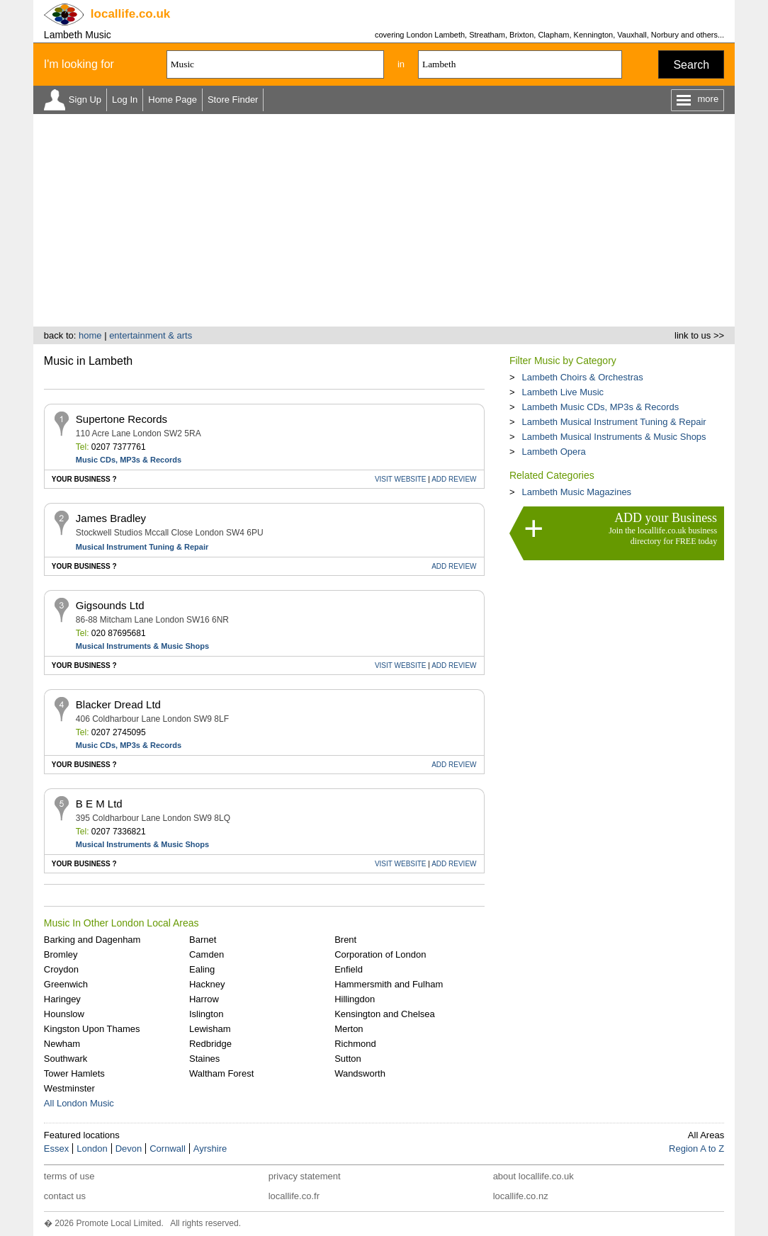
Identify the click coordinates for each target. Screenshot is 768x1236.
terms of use (69, 1176)
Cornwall (167, 1148)
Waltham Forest (221, 1073)
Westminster (69, 1088)
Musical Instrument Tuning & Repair (142, 547)
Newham (62, 1043)
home (90, 335)
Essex (56, 1148)
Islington (206, 1014)
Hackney (207, 984)
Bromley (61, 954)
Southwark (65, 1058)
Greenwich (66, 984)
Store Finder (233, 99)
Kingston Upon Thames (92, 1029)
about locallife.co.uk (533, 1176)
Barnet (202, 939)
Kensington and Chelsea (384, 1014)
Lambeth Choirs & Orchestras (582, 377)
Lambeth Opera (553, 451)
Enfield (348, 969)
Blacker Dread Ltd (118, 704)
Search (691, 65)
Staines (204, 1058)
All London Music (79, 1103)
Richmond (355, 1043)
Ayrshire (210, 1148)
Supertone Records (121, 419)
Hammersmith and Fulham (388, 984)
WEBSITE (401, 479)
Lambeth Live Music (562, 392)
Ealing (202, 969)
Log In (124, 99)
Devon (128, 1148)
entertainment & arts (150, 335)
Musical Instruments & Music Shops (142, 646)
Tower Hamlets (74, 1073)
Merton (348, 1029)
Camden (206, 954)
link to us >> (699, 335)
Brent (345, 939)
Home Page (172, 99)
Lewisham (210, 1029)
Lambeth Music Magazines (576, 492)
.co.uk (130, 14)
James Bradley (111, 518)
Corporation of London (380, 954)
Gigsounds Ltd (110, 605)
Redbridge (210, 1043)
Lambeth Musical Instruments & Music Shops (613, 436)
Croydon (61, 969)
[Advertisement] (384, 220)
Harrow (204, 999)
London (92, 1148)
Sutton (347, 1058)
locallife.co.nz (520, 1196)
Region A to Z (696, 1148)
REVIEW (453, 479)
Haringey (62, 999)
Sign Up (85, 99)
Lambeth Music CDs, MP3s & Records (600, 407)
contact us (65, 1196)
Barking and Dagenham (92, 939)
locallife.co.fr (294, 1196)
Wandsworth (359, 1073)
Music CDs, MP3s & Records (128, 459)
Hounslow (64, 1014)
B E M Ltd (99, 804)
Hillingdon (354, 999)
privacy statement (305, 1176)
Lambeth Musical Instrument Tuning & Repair (613, 421)
